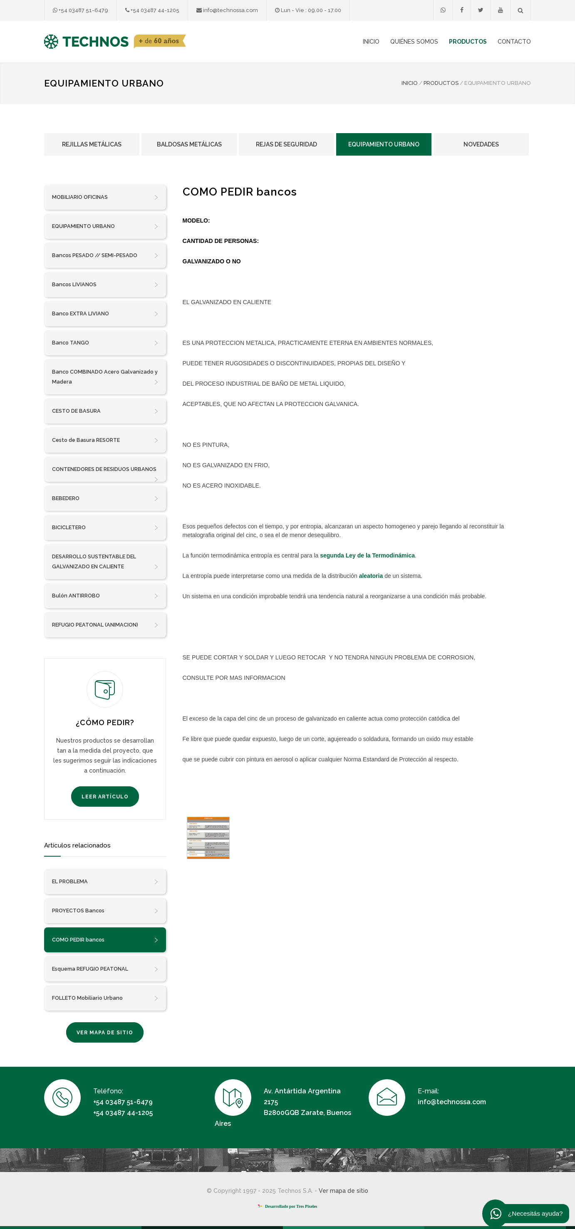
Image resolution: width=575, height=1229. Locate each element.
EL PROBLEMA (105, 882)
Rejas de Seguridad (286, 144)
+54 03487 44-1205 (152, 10)
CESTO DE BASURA (105, 411)
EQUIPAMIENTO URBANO (105, 226)
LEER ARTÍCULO (105, 797)
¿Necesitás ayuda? (529, 1213)
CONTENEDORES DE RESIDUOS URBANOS (105, 474)
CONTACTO (514, 41)
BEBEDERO (105, 498)
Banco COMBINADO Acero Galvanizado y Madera (105, 378)
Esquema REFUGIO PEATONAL (105, 969)
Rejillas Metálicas (91, 144)
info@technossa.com (227, 10)
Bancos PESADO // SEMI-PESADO (105, 255)
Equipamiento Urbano (383, 144)
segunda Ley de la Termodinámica (367, 555)
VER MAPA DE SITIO (105, 1033)
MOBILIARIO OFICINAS (105, 197)
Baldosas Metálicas (189, 144)
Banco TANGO (105, 343)
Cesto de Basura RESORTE (105, 440)
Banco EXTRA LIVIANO (105, 314)
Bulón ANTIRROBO (105, 596)
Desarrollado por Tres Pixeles (287, 1206)
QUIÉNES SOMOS (414, 41)
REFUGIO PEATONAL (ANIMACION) (105, 625)
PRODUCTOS (468, 41)
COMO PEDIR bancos (105, 940)
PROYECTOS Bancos (105, 911)
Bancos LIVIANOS (105, 285)
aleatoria (371, 575)
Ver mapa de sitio (343, 1190)
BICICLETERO (105, 528)
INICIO (371, 41)
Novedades (481, 144)
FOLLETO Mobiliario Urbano (105, 998)
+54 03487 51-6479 (80, 10)
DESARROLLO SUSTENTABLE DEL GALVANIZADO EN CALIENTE (105, 562)
